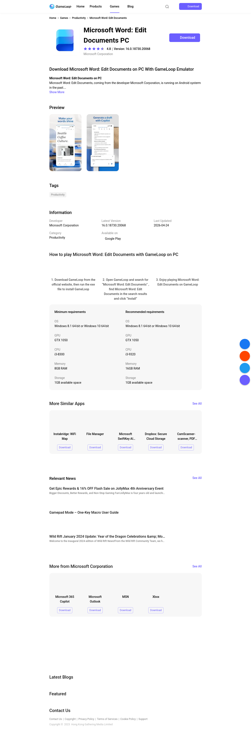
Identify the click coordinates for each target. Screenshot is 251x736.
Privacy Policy (86, 719)
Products (96, 6)
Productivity (79, 17)
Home (81, 6)
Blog (131, 6)
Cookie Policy (128, 719)
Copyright (70, 719)
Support (142, 719)
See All (197, 403)
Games (114, 6)
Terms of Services (107, 719)
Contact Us (55, 719)
